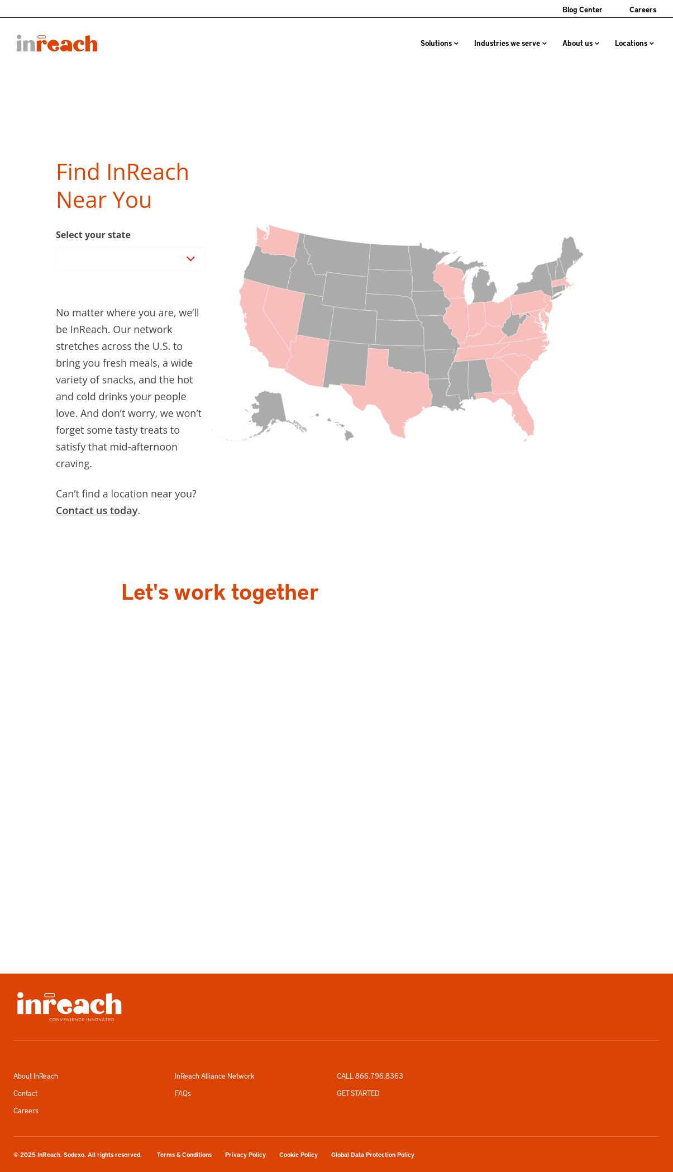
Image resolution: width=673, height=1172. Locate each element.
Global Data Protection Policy (372, 1154)
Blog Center (582, 9)
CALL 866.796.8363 (370, 1075)
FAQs (183, 1093)
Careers (642, 9)
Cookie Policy (298, 1154)
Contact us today (96, 510)
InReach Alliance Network (215, 1075)
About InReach (35, 1075)
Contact (25, 1093)
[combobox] (63, 259)
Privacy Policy (245, 1154)
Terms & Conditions (184, 1154)
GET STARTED (358, 1093)
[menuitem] (57, 43)
